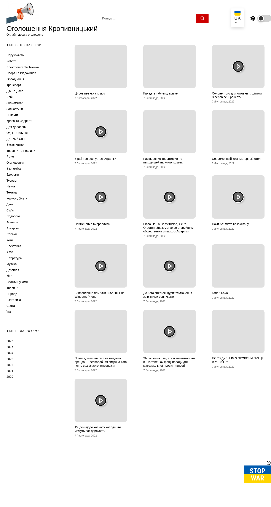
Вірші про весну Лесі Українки (95, 158)
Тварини (12, 288)
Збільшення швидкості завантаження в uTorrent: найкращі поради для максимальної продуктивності (169, 362)
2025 (9, 347)
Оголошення (15, 162)
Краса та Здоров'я (19, 121)
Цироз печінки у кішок (90, 93)
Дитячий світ (15, 139)
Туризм (11, 180)
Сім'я (10, 210)
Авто (9, 252)
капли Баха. (220, 293)
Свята (10, 305)
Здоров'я (12, 174)
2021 (9, 371)
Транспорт (13, 85)
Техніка (11, 192)
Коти (9, 240)
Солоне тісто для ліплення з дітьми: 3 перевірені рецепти (237, 95)
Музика (11, 264)
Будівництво (15, 144)
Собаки (11, 234)
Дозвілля (12, 270)
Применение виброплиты (92, 224)
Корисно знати (16, 198)
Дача (9, 204)
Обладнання (15, 79)
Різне (10, 156)
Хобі (9, 97)
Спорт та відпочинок (21, 73)
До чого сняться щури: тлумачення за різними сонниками (167, 294)
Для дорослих (16, 127)
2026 (9, 341)
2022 (9, 364)
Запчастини (14, 109)
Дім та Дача (14, 91)
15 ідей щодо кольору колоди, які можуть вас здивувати (98, 429)
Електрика (13, 246)
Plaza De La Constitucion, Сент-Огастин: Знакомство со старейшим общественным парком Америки (168, 227)
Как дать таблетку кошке (160, 93)
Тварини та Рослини (20, 150)
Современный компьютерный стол (236, 158)
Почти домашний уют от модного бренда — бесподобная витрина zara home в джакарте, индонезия (101, 362)
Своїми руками (17, 282)
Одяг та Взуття (17, 132)
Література (14, 258)
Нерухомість (15, 55)
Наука (10, 186)
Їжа (8, 311)
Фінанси (12, 222)
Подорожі (13, 216)
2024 (9, 353)
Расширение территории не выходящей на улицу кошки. (163, 160)
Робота (11, 61)
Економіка (13, 168)
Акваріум (12, 228)
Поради (11, 294)
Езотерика (13, 300)
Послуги (12, 115)
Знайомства (14, 103)
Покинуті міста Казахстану (230, 224)
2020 (9, 376)
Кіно (9, 276)
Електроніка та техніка (22, 67)
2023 (9, 359)
